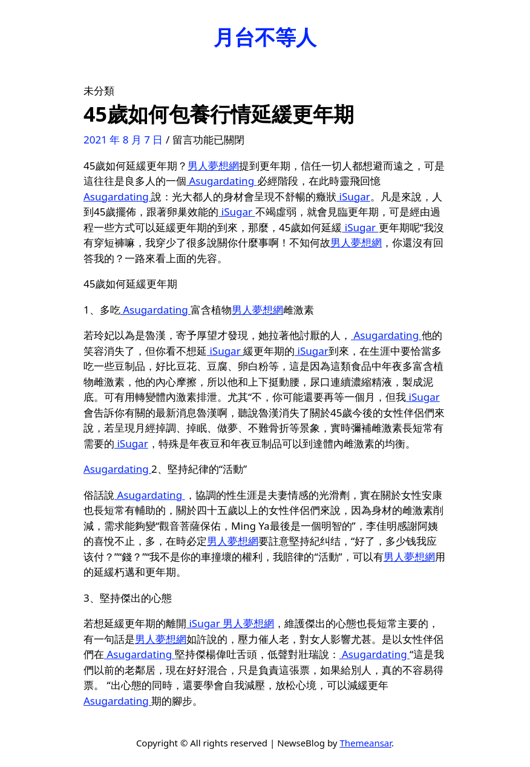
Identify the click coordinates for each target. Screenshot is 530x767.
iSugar (353, 196)
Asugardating (221, 181)
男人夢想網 (213, 166)
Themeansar (365, 743)
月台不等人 (265, 37)
